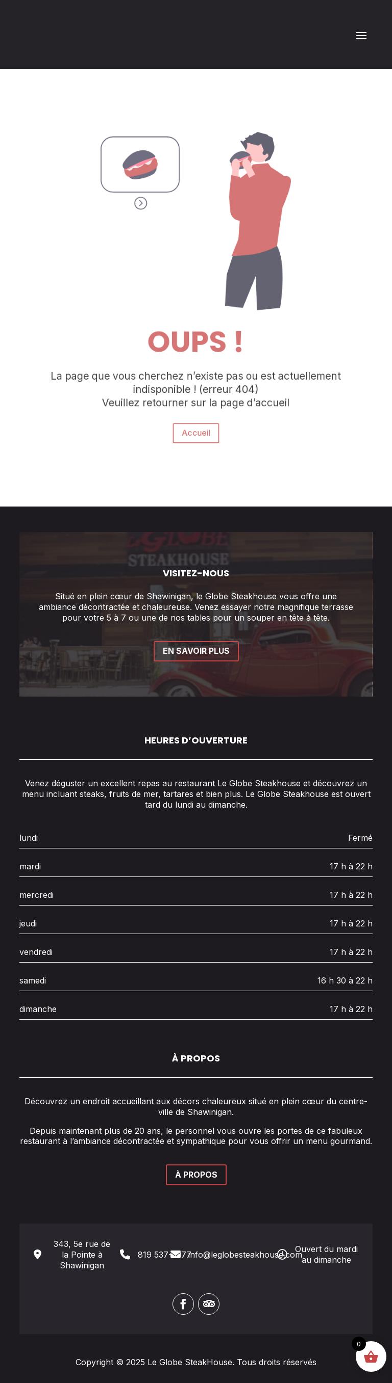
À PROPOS (196, 1174)
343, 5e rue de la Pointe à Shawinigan (82, 1254)
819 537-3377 (164, 1254)
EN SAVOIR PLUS (196, 651)
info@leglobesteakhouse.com (245, 1254)
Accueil (196, 399)
